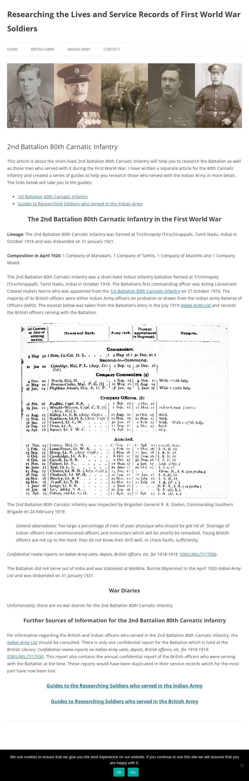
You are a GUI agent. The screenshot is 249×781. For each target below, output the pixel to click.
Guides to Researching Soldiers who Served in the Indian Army (80, 204)
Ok (118, 772)
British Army (43, 49)
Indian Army (79, 49)
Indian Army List (196, 305)
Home (12, 49)
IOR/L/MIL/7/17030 (198, 554)
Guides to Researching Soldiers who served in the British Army (124, 701)
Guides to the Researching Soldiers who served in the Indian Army (124, 685)
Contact (112, 49)
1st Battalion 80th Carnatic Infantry (53, 196)
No (133, 772)
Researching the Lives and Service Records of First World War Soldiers (124, 21)
